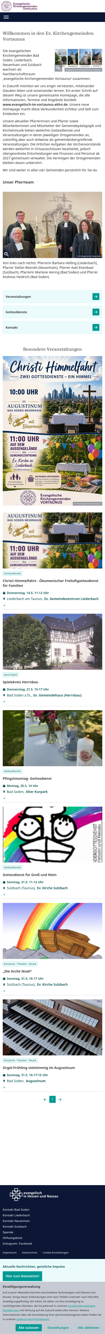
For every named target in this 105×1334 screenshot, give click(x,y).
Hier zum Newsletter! (22, 1276)
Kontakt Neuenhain (16, 1221)
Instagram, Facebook (17, 1243)
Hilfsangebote (12, 1238)
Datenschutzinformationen (33, 1319)
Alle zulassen (28, 1327)
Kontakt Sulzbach (15, 1226)
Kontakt (12, 327)
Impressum (10, 1252)
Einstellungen (58, 1327)
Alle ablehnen (88, 1327)
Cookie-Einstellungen (56, 1252)
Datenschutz (29, 1252)
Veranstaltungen (18, 297)
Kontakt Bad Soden (16, 1209)
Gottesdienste (16, 312)
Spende (8, 1232)
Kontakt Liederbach (16, 1215)
